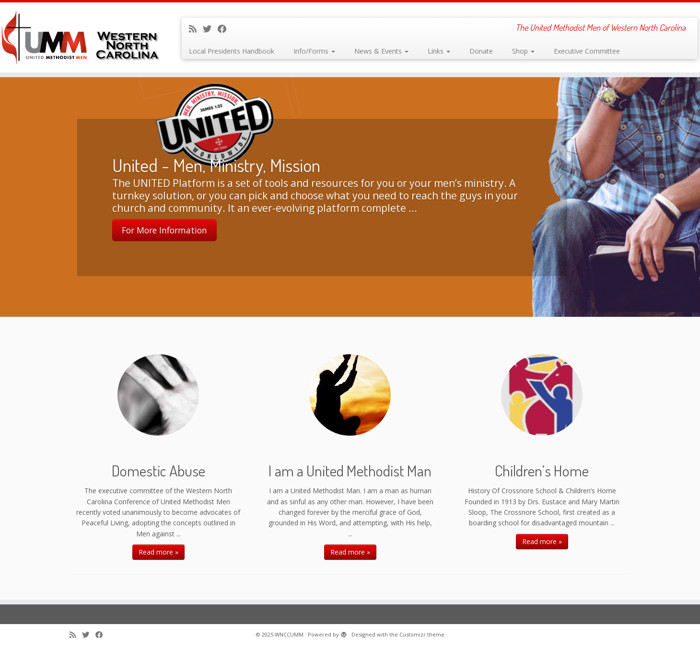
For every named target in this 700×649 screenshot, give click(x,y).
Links (439, 51)
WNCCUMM (289, 634)
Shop (523, 51)
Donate (481, 51)
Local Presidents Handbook (231, 51)
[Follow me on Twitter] (210, 29)
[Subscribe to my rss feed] (196, 29)
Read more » (158, 551)
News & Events (381, 51)
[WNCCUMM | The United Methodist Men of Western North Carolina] (81, 37)
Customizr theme (421, 634)
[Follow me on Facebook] (225, 29)
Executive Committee (587, 51)
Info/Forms (314, 51)
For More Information (164, 230)
